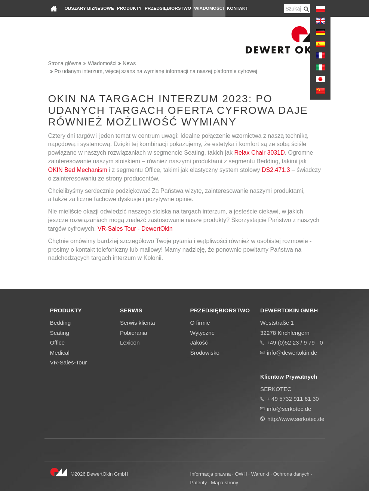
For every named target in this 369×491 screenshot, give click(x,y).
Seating (60, 333)
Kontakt (237, 8)
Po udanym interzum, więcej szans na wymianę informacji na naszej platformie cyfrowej (156, 71)
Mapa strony (224, 482)
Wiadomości (209, 8)
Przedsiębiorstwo (168, 8)
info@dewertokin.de (292, 352)
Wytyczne (202, 333)
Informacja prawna (210, 474)
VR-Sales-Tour (68, 362)
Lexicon (129, 342)
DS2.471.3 (276, 170)
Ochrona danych (291, 474)
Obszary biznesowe (89, 8)
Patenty (198, 482)
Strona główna (65, 63)
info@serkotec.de (289, 409)
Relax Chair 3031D (259, 152)
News (129, 63)
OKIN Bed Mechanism (77, 170)
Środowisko (205, 352)
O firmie (200, 322)
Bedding (60, 322)
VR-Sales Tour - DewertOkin (135, 228)
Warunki (260, 474)
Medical (60, 352)
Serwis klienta (137, 322)
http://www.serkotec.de (296, 419)
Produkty (129, 8)
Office (57, 342)
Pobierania (133, 333)
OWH (241, 474)
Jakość (199, 342)
